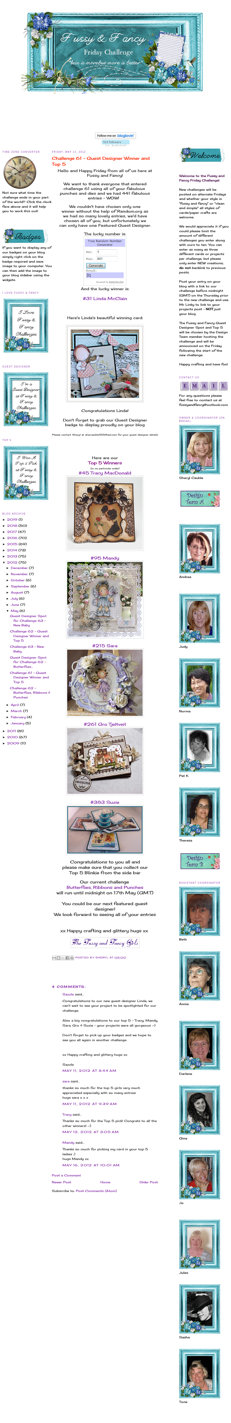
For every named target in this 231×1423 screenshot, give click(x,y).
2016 (13, 538)
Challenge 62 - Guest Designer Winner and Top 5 (29, 635)
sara (66, 1081)
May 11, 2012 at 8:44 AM (89, 1070)
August (17, 592)
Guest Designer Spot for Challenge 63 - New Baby (28, 620)
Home (105, 1182)
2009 (14, 743)
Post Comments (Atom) (96, 1191)
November (20, 574)
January (18, 723)
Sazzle (68, 994)
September (21, 586)
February (19, 717)
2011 (12, 731)
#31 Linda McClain (105, 298)
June (15, 604)
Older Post (149, 1182)
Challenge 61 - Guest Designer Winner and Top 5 (29, 677)
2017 (12, 532)
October (18, 580)
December (20, 568)
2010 (13, 737)
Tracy (66, 1114)
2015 (13, 544)
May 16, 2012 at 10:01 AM (91, 1165)
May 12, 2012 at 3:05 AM (90, 1132)
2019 (13, 519)
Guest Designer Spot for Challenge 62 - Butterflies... (28, 662)
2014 (12, 550)
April (15, 705)
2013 (12, 556)
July (15, 598)
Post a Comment (66, 1175)
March (17, 711)
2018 (12, 526)
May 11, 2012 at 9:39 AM (89, 1104)
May (15, 611)
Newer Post (61, 1182)
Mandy (68, 1142)
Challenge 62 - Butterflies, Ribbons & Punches (30, 692)
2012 (13, 562)
